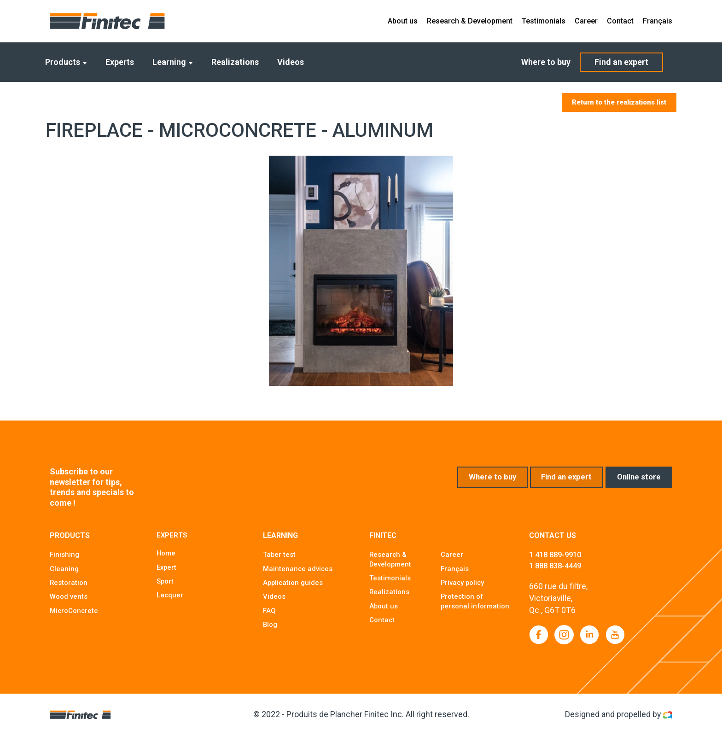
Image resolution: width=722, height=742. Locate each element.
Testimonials (543, 21)
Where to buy (546, 62)
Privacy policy (464, 587)
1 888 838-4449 (558, 571)
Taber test (280, 559)
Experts (119, 62)
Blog (271, 629)
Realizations (235, 62)
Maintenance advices (299, 573)
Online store (636, 482)
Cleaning (65, 573)
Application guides (294, 587)
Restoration (69, 587)
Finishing (65, 559)
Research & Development (469, 21)
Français (657, 21)
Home (167, 559)
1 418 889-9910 (558, 560)
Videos (290, 62)
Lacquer (170, 601)
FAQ (269, 615)
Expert (167, 573)
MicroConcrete (75, 615)
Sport (166, 587)
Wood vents (70, 601)
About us (403, 21)
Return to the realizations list (612, 103)
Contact (620, 21)
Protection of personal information (463, 611)
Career (586, 21)
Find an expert (621, 62)
